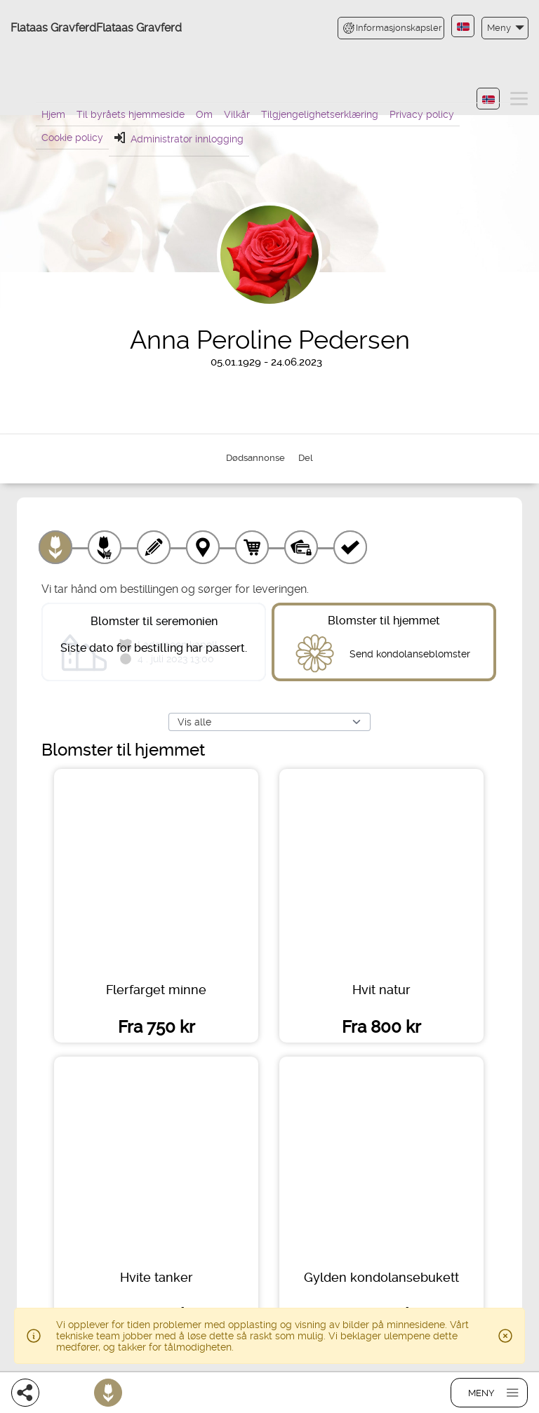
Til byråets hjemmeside (130, 114)
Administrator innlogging (179, 138)
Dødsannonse (255, 458)
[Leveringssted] (203, 547)
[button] (504, 28)
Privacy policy (422, 114)
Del (305, 458)
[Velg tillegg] (104, 547)
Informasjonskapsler (392, 28)
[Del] (25, 1393)
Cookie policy (72, 137)
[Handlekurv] (252, 547)
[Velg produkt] (55, 547)
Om (204, 114)
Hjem (53, 114)
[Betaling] (301, 547)
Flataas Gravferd (53, 27)
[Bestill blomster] (108, 1393)
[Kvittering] (350, 547)
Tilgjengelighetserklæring (319, 114)
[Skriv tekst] (154, 547)
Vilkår (237, 114)
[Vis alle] (269, 722)
